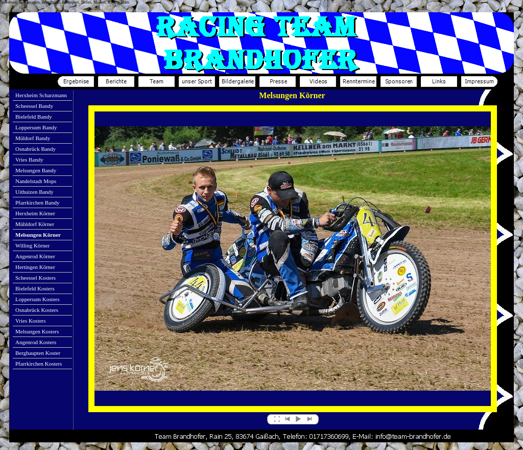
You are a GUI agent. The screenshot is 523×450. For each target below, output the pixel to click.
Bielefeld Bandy (33, 117)
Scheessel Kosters (35, 278)
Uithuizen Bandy (34, 192)
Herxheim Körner (35, 213)
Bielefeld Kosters (35, 288)
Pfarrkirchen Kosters (38, 364)
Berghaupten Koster (37, 353)
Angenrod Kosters (35, 342)
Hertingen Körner (35, 267)
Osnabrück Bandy (35, 149)
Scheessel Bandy (34, 106)
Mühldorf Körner (34, 224)
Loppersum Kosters (37, 299)
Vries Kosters (30, 321)
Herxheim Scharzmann (41, 95)
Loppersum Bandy (36, 127)
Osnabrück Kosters (36, 310)
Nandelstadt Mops (35, 181)
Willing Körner (32, 245)
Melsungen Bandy (35, 170)
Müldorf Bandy (32, 138)
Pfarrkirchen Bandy (37, 202)
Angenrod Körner (35, 256)
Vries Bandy (29, 159)
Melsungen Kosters (37, 331)
